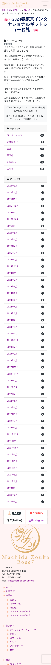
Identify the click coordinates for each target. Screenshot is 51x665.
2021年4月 (25, 468)
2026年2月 (25, 192)
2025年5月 (25, 239)
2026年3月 (25, 185)
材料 (12, 649)
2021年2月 (25, 481)
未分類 (25, 169)
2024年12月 (25, 266)
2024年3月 (25, 313)
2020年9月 (25, 488)
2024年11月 (25, 273)
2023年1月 (25, 360)
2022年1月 (25, 427)
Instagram (36, 520)
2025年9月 (25, 226)
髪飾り (13, 599)
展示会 (8, 44)
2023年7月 (25, 347)
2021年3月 (25, 474)
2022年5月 (25, 400)
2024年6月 (25, 300)
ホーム (9, 587)
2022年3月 (25, 414)
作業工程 (10, 591)
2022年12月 (25, 367)
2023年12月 (25, 333)
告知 (25, 148)
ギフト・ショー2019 (20, 611)
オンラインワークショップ (23, 630)
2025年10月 (25, 219)
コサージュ (15, 603)
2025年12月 (25, 206)
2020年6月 (25, 495)
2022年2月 (25, 421)
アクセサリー (16, 645)
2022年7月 (25, 394)
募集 (8, 659)
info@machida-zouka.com (21, 580)
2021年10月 (25, 448)
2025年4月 (25, 246)
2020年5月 (25, 501)
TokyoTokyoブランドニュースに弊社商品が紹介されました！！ (25, 109)
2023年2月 (25, 353)
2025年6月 (25, 232)
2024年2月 (25, 320)
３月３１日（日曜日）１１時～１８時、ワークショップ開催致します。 (25, 118)
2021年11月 (25, 441)
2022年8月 (25, 387)
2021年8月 (25, 461)
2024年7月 (25, 293)
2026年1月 (25, 199)
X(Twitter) (14, 520)
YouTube (37, 513)
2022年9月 (25, 380)
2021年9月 (25, 454)
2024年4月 (25, 306)
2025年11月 (25, 212)
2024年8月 (25, 286)
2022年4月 (25, 407)
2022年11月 (25, 374)
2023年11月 (25, 340)
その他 (13, 607)
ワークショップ (25, 135)
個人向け (10, 625)
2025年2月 (25, 259)
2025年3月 (25, 253)
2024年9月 (25, 280)
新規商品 (25, 162)
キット (13, 641)
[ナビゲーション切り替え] (45, 4)
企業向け (10, 595)
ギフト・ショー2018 (20, 615)
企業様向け (25, 142)
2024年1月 (25, 327)
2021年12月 (25, 434)
